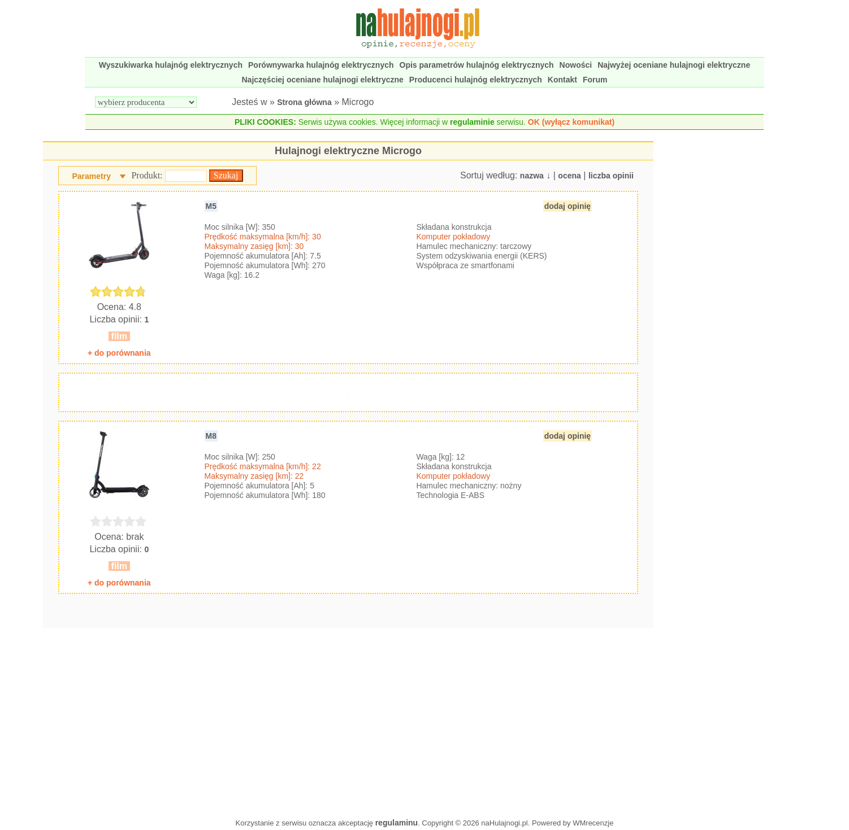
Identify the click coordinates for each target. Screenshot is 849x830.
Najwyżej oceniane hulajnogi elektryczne (673, 64)
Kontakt (562, 79)
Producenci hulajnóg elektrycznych (475, 79)
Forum (595, 79)
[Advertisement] (348, 720)
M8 (211, 435)
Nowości (576, 64)
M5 (211, 206)
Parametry (91, 176)
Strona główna (304, 102)
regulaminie (472, 121)
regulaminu (396, 822)
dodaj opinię (567, 206)
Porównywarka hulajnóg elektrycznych (321, 64)
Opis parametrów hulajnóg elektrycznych (477, 64)
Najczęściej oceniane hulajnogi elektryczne (323, 79)
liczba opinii (611, 175)
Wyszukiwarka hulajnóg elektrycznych (170, 64)
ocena (569, 175)
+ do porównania (119, 352)
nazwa (532, 175)
